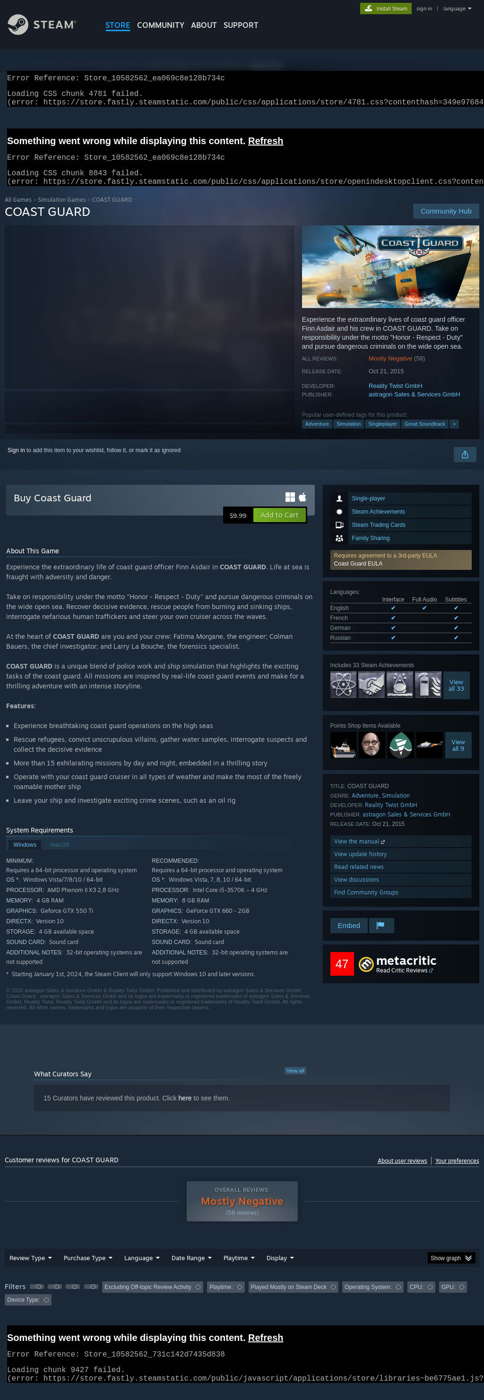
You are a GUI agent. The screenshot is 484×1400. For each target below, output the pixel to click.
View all (295, 1082)
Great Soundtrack (425, 435)
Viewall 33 (456, 696)
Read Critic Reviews (402, 981)
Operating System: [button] (368, 1298)
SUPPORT (241, 25)
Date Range (188, 1269)
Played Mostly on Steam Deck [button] (289, 1298)
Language (138, 1269)
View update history (360, 865)
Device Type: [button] (23, 1311)
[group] (242, 1305)
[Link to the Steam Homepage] (49, 32)
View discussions (356, 890)
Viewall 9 (458, 756)
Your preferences (457, 1172)
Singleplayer (382, 435)
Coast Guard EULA (358, 575)
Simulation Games (62, 211)
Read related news (359, 878)
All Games (18, 211)
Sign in (16, 461)
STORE (117, 25)
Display (277, 1269)
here (185, 1109)
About (204, 25)
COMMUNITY (160, 25)
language (454, 8)
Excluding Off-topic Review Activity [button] (147, 1298)
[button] (401, 571)
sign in (424, 8)
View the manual (360, 852)
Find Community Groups (366, 903)
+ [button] (454, 435)
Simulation (349, 435)
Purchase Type (84, 1269)
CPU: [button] (417, 1298)
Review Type (27, 1269)
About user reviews (402, 1172)
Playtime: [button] (221, 1298)
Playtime (236, 1269)
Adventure (317, 435)
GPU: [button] (448, 1298)
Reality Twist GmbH (396, 397)
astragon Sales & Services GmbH (414, 405)
